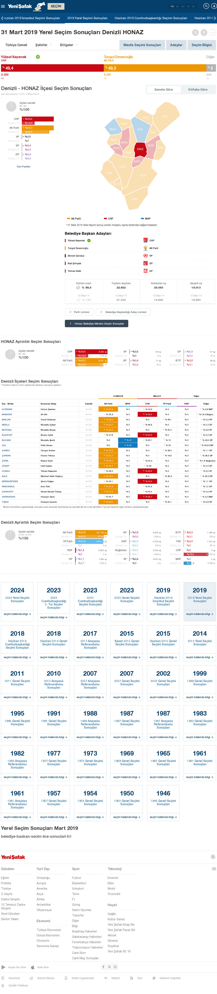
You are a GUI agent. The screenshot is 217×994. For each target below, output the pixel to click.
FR (188, 6)
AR (182, 6)
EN (177, 6)
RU (193, 6)
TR (172, 6)
